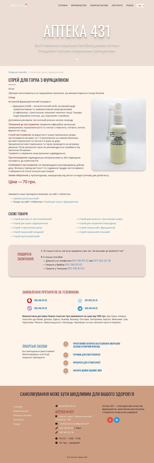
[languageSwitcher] (140, 6)
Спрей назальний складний (28, 231)
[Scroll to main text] (77, 57)
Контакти (117, 5)
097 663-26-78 (102, 260)
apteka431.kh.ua (66, 405)
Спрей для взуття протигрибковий (32, 219)
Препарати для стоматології (86, 362)
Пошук (129, 5)
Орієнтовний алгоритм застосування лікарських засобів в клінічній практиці (96, 345)
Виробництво (79, 5)
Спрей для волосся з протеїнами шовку (100, 219)
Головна (62, 5)
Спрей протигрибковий (26, 236)
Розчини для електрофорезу (86, 354)
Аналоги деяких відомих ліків (87, 370)
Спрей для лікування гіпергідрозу (97, 223)
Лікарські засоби (99, 5)
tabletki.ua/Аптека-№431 (26, 198)
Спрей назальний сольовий (94, 231)
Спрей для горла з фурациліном (61, 201)
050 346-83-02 (80, 260)
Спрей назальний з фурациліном (97, 227)
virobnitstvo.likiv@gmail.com (74, 423)
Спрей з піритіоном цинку (27, 227)
